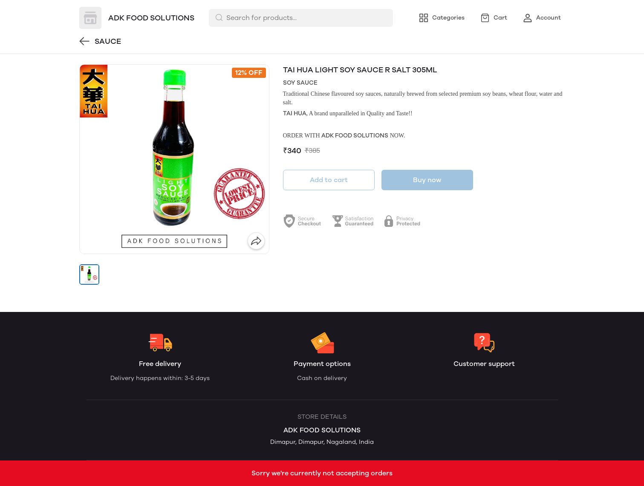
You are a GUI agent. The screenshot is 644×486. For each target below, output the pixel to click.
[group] (174, 159)
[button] (89, 274)
